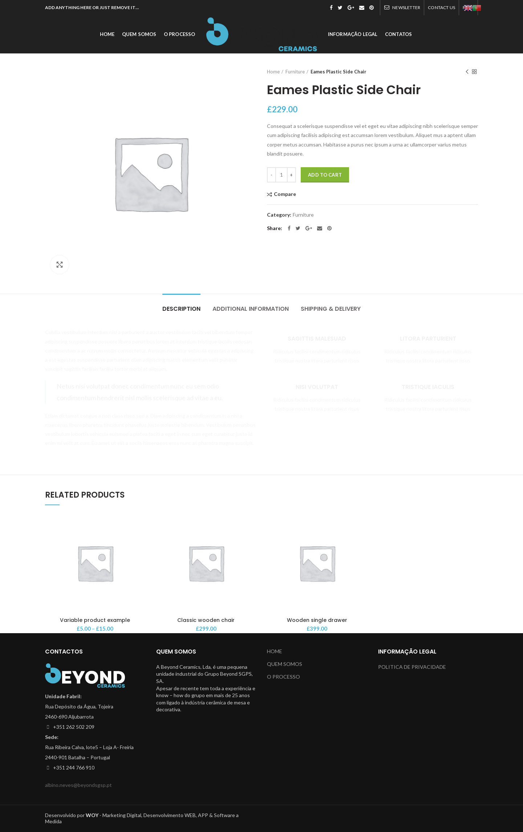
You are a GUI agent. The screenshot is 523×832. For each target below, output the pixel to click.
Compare (285, 194)
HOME (274, 651)
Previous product (467, 72)
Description (181, 309)
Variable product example (95, 620)
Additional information (250, 309)
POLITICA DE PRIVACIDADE (412, 667)
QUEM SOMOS (284, 664)
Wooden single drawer (317, 620)
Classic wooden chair (206, 620)
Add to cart (325, 175)
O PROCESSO (283, 677)
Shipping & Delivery (331, 309)
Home (273, 72)
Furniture (295, 72)
